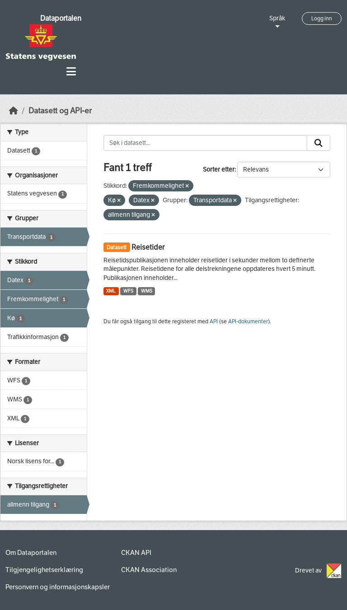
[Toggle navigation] (71, 71)
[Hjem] (13, 111)
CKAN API (136, 553)
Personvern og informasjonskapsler (57, 587)
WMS (146, 291)
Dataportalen (60, 18)
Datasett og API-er (60, 111)
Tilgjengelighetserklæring (44, 570)
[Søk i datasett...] (205, 143)
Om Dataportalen (30, 553)
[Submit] (318, 143)
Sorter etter (218, 169)
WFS (128, 291)
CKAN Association (149, 570)
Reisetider (147, 247)
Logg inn (321, 18)
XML (111, 291)
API (214, 321)
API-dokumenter (248, 321)
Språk (277, 18)
